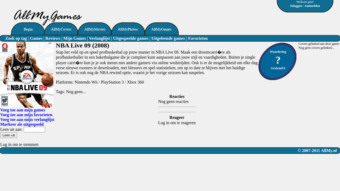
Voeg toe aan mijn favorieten (26, 114)
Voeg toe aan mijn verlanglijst (27, 119)
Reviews (52, 38)
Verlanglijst (99, 38)
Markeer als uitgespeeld (22, 124)
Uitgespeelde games (130, 38)
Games (36, 38)
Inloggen (296, 6)
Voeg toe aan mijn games (22, 110)
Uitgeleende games (168, 38)
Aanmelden (312, 6)
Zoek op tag (16, 38)
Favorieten (198, 38)
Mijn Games (74, 38)
